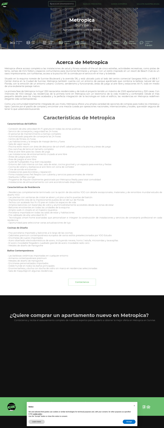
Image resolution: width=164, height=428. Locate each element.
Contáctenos (82, 283)
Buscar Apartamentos (62, 4)
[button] (134, 405)
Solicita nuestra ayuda (148, 4)
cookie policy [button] (37, 414)
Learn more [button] (36, 422)
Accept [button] (129, 422)
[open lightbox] (66, 43)
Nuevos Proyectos (92, 4)
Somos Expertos (119, 4)
